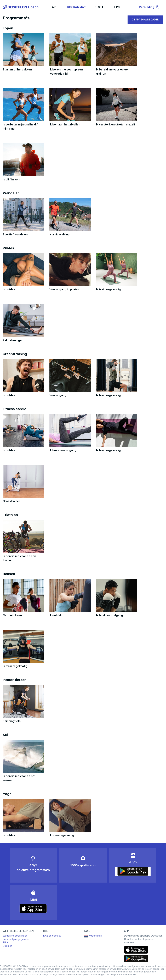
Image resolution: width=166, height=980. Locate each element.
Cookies (7, 945)
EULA (6, 942)
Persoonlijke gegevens (16, 939)
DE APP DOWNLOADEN (145, 19)
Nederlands (93, 936)
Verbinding (149, 7)
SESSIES (100, 7)
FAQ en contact (52, 935)
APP (54, 7)
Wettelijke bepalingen (15, 935)
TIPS (117, 7)
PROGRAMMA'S (76, 7)
